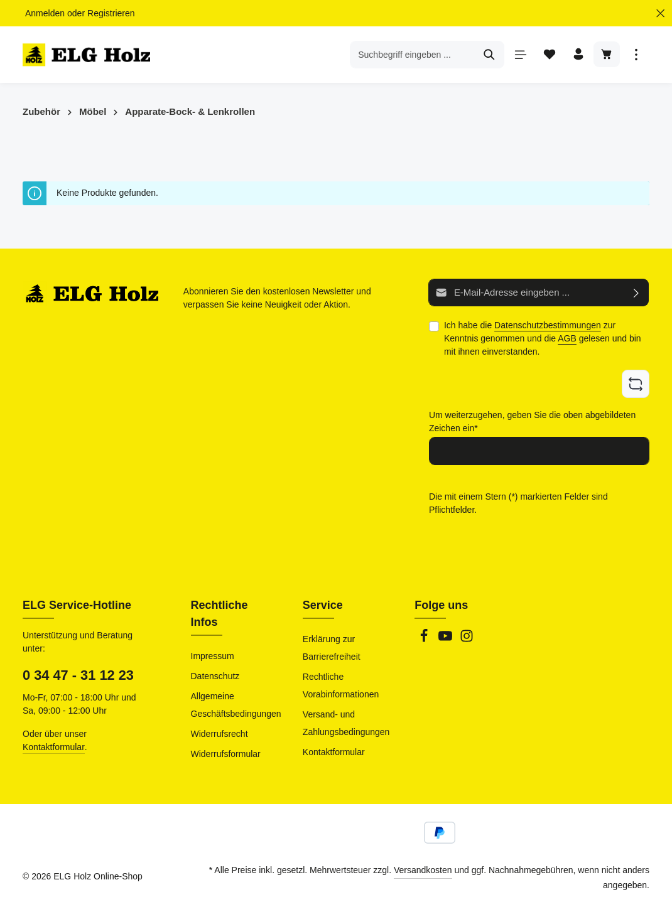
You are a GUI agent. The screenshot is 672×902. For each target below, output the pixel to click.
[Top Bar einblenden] (635, 56)
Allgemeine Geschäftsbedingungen (236, 705)
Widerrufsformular (226, 754)
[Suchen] (487, 56)
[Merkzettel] (547, 56)
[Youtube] (446, 640)
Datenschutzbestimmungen (547, 328)
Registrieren (110, 13)
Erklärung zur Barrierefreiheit (331, 648)
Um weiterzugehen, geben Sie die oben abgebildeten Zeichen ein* (532, 422)
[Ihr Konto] (576, 56)
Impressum (212, 656)
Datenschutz (215, 676)
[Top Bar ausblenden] (660, 13)
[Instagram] (467, 640)
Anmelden (45, 13)
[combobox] (410, 56)
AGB (567, 341)
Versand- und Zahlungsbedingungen (346, 723)
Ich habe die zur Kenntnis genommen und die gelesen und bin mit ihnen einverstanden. (542, 341)
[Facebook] (425, 640)
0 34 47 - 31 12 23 (78, 675)
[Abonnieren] (636, 295)
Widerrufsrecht (219, 734)
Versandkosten (423, 870)
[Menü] (517, 56)
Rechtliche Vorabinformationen (341, 685)
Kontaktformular (54, 747)
